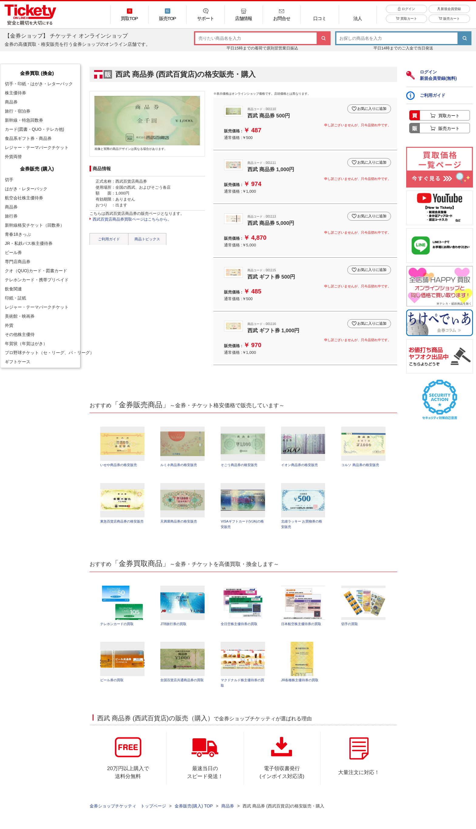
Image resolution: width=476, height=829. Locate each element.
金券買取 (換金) (37, 73)
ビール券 (13, 252)
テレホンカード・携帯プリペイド (37, 279)
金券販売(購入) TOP (194, 808)
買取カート (406, 22)
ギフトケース (17, 361)
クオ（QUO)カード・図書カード (36, 270)
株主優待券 (15, 92)
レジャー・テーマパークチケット (37, 147)
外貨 (9, 325)
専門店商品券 (17, 261)
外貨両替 (13, 156)
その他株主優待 (20, 334)
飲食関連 (13, 288)
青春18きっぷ (18, 234)
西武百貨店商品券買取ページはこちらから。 (132, 219)
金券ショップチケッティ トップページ (128, 808)
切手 (9, 179)
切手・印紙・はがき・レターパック (39, 83)
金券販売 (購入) (37, 168)
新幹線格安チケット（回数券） (34, 225)
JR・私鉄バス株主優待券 (29, 243)
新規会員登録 (449, 12)
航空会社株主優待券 (24, 197)
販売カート (449, 22)
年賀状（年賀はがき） (26, 343)
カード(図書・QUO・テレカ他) (34, 129)
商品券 (11, 102)
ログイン (406, 12)
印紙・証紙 (15, 298)
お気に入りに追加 (371, 107)
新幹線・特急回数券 (24, 120)
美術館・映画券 (20, 316)
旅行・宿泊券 (17, 111)
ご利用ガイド (109, 239)
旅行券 (11, 216)
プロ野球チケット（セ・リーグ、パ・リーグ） (42, 352)
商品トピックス (147, 239)
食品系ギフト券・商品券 (28, 138)
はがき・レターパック (26, 188)
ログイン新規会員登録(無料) (431, 75)
